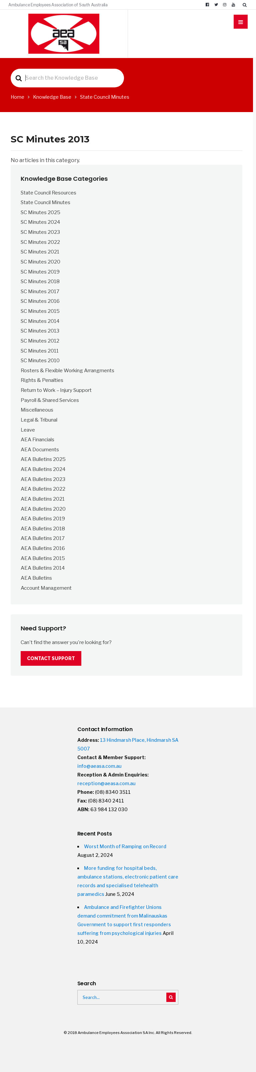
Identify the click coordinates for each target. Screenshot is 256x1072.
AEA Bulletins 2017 (43, 538)
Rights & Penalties (42, 380)
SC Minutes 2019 (40, 272)
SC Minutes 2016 (40, 301)
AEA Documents (40, 449)
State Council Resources (48, 192)
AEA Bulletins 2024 (43, 469)
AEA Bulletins (36, 578)
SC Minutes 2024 (40, 222)
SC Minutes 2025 (40, 212)
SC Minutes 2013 (40, 331)
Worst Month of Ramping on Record (125, 846)
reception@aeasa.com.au (106, 783)
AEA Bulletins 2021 (43, 499)
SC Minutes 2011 (40, 351)
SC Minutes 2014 (40, 321)
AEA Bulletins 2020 (43, 509)
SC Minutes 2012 (40, 341)
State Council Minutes (45, 202)
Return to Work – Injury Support (56, 390)
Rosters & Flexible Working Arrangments (67, 370)
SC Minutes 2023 (40, 232)
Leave (28, 430)
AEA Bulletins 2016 (43, 548)
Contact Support (51, 658)
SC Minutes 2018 (40, 281)
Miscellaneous (37, 410)
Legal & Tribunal (39, 420)
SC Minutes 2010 (40, 360)
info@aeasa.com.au (99, 766)
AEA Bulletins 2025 (43, 459)
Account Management (46, 588)
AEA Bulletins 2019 (43, 518)
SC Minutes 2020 (40, 261)
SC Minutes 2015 (40, 311)
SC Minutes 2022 (40, 242)
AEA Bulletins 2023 (43, 479)
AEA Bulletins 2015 (43, 558)
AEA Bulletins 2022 (43, 489)
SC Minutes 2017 (40, 291)
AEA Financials (37, 439)
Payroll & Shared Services (50, 400)
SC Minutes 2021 (40, 251)
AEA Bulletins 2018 (43, 528)
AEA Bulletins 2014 (43, 568)
